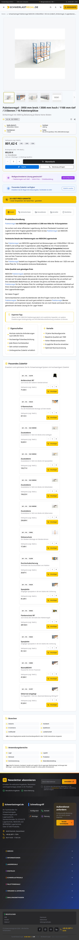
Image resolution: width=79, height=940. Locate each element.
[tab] (39, 199)
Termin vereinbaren (66, 823)
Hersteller (55, 212)
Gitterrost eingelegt (28, 694)
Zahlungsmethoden (45, 922)
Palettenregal (10, 223)
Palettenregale (17, 274)
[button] (9, 97)
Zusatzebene (26, 433)
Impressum (43, 917)
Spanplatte (25, 589)
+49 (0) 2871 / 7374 (73, 2)
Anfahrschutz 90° (27, 380)
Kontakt (6, 920)
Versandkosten (41, 212)
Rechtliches (68, 212)
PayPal (23, 167)
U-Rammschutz (27, 406)
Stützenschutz (26, 537)
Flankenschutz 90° (28, 615)
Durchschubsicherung (29, 563)
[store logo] (22, 7)
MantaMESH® (26, 668)
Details (12, 212)
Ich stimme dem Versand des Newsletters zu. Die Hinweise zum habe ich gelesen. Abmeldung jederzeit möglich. (60, 788)
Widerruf (6, 922)
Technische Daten (26, 212)
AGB (5, 917)
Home (4, 14)
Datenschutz (55, 788)
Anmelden (69, 781)
